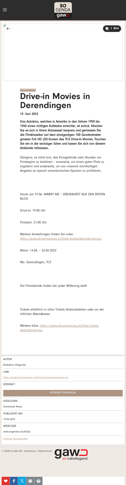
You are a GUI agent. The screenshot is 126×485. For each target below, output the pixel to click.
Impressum (30, 451)
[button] (5, 10)
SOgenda (63, 10)
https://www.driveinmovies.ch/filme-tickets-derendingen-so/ (61, 239)
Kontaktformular (63, 393)
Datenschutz (45, 451)
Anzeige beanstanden (15, 439)
